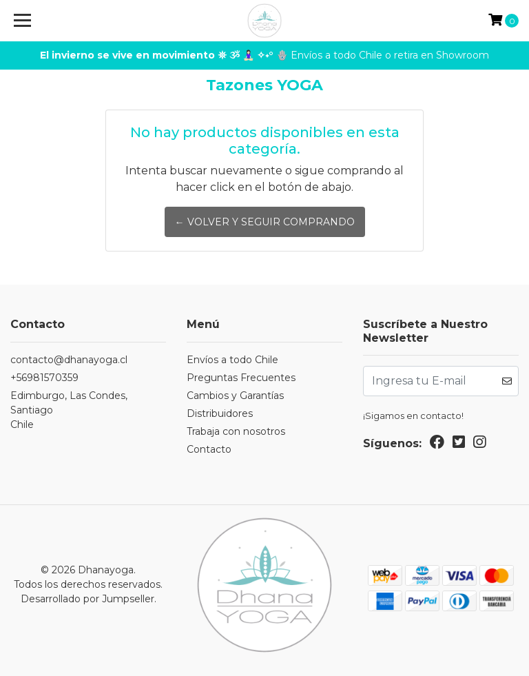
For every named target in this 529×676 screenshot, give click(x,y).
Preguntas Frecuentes (241, 377)
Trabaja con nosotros (236, 431)
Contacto (209, 449)
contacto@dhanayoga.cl (68, 360)
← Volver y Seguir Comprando (265, 222)
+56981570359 (44, 377)
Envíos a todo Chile (232, 360)
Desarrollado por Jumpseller (87, 599)
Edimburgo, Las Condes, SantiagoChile (68, 410)
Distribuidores (220, 413)
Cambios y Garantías (235, 395)
